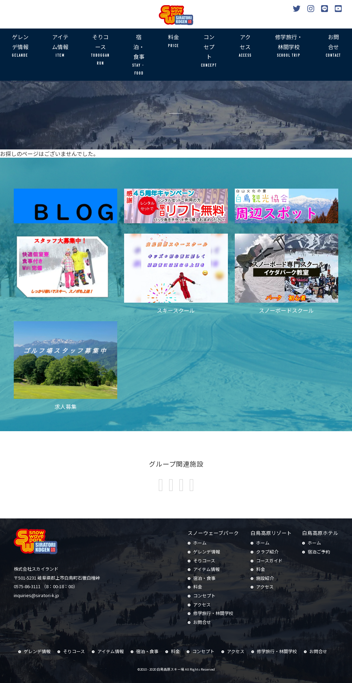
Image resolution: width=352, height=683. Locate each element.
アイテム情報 (60, 46)
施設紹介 (265, 578)
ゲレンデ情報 (20, 46)
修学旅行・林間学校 (289, 46)
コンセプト (209, 51)
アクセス (245, 46)
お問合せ (333, 46)
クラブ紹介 (267, 551)
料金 (173, 41)
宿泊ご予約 (319, 551)
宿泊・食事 (139, 55)
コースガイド (269, 560)
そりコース (100, 50)
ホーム (200, 542)
